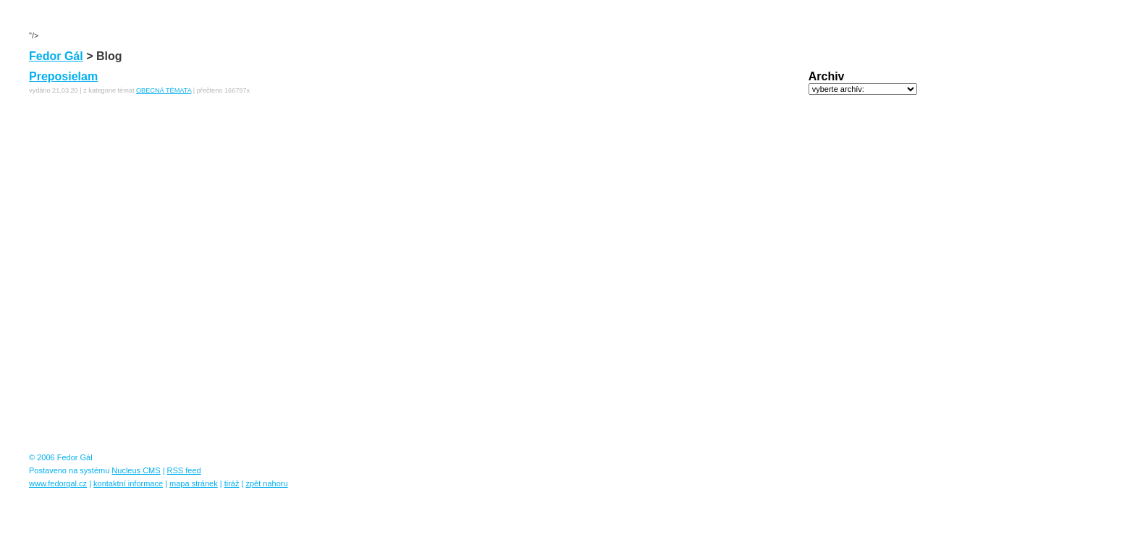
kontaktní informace (128, 483)
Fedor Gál (56, 56)
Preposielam (63, 76)
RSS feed (184, 470)
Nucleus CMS (135, 470)
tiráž (232, 483)
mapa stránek (193, 483)
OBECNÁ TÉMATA (163, 90)
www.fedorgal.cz (58, 483)
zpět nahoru (266, 483)
